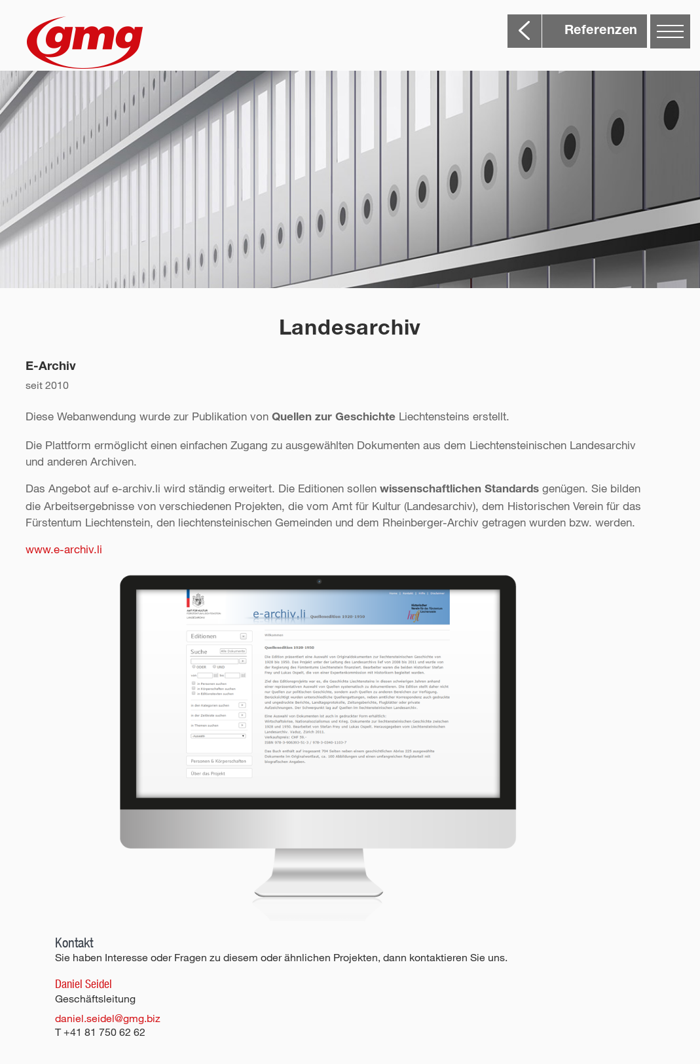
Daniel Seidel (83, 984)
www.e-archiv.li (64, 549)
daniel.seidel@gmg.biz (107, 1018)
